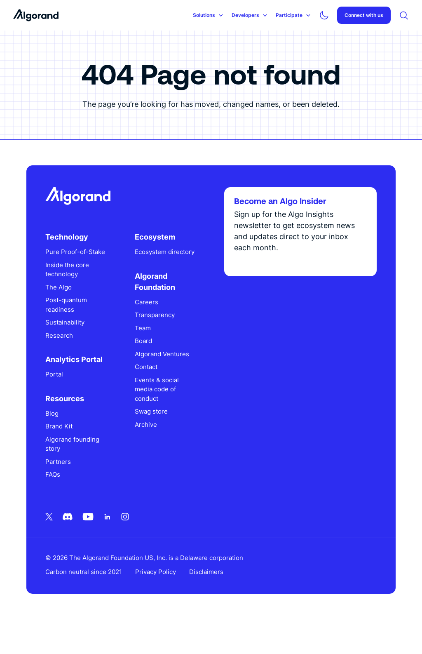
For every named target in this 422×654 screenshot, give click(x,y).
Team (146, 355)
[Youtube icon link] (95, 544)
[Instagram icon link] (132, 544)
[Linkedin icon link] (115, 544)
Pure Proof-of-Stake (74, 274)
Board (147, 368)
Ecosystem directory (154, 274)
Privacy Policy (163, 599)
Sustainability (72, 350)
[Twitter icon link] (56, 544)
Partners (65, 489)
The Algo (66, 314)
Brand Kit (66, 454)
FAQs (60, 502)
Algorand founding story (80, 471)
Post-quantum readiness (73, 332)
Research (66, 363)
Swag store (154, 439)
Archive (149, 452)
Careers (150, 329)
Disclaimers (214, 599)
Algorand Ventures (165, 381)
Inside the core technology (74, 297)
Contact (149, 394)
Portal (61, 402)
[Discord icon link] (75, 544)
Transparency (158, 342)
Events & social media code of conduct (160, 416)
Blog (59, 441)
